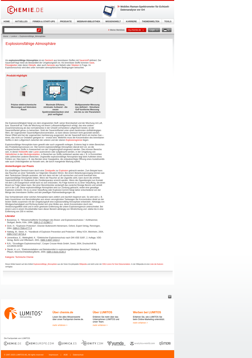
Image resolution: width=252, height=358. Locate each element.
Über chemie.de (63, 312)
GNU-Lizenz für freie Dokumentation (116, 264)
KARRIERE (131, 21)
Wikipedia (83, 264)
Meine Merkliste (117, 30)
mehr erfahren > (60, 325)
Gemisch (49, 60)
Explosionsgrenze (74, 140)
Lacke (36, 152)
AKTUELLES (21, 21)
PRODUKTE (66, 21)
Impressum (53, 355)
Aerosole (51, 65)
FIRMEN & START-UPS (44, 21)
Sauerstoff (84, 60)
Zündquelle (50, 170)
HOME (7, 21)
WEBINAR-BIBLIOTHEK (88, 21)
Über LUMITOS (102, 312)
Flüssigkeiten (11, 65)
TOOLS (167, 21)
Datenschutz (78, 355)
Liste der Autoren (156, 264)
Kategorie (9, 257)
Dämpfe (32, 65)
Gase (91, 63)
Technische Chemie (24, 257)
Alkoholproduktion (31, 154)
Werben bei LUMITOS (147, 312)
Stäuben (75, 65)
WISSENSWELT (113, 21)
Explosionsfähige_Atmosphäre (45, 264)
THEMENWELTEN (150, 21)
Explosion (63, 170)
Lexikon (14, 36)
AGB (66, 355)
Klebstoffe (23, 152)
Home (5, 36)
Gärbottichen (11, 154)
